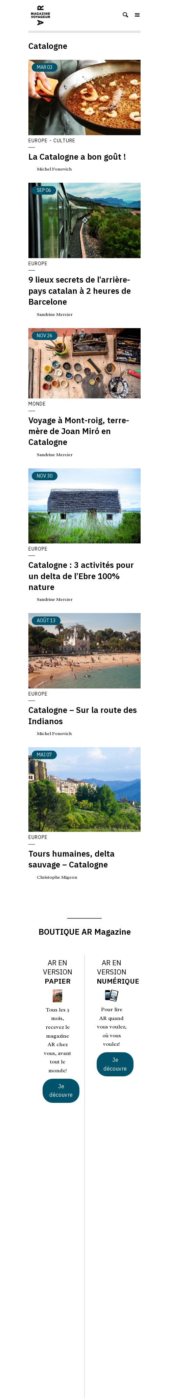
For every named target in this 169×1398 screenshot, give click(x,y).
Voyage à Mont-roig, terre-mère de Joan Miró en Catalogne (78, 431)
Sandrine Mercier (55, 314)
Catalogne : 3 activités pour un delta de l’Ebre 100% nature (81, 575)
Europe (38, 141)
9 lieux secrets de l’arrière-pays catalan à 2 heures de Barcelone (79, 290)
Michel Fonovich (54, 169)
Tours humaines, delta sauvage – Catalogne (71, 859)
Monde (37, 404)
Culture (64, 141)
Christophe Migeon (57, 877)
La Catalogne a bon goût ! (77, 156)
